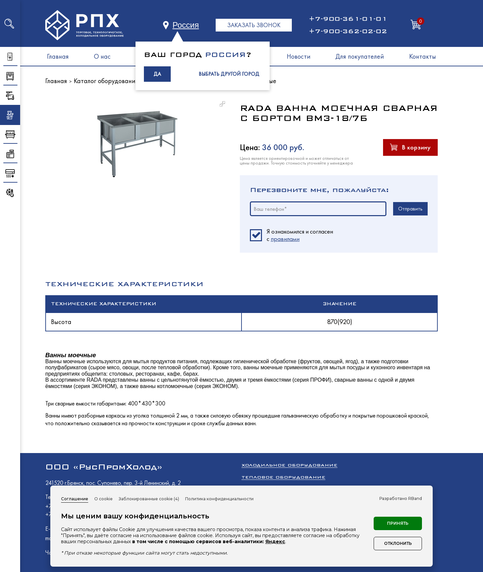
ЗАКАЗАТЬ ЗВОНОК (253, 25)
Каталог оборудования (106, 80)
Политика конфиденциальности (219, 498)
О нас (102, 56)
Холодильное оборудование (289, 464)
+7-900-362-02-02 (348, 31)
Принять (398, 523)
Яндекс (275, 541)
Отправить (410, 208)
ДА (157, 73)
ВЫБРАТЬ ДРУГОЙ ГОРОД (229, 73)
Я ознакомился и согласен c (300, 235)
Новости (299, 56)
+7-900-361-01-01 (348, 18)
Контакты (422, 56)
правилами (285, 239)
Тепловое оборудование (283, 477)
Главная (58, 56)
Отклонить (398, 543)
